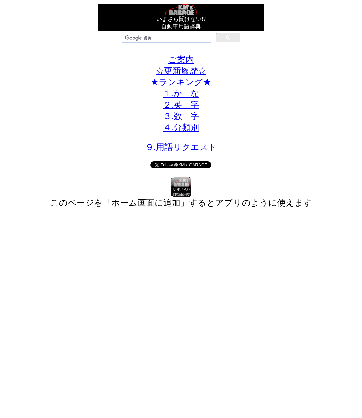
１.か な (181, 93)
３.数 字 (181, 116)
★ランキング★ (181, 82)
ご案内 (181, 59)
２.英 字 (181, 104)
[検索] (165, 38)
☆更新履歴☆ (181, 70)
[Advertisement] (181, 266)
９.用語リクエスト (181, 147)
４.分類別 (181, 127)
